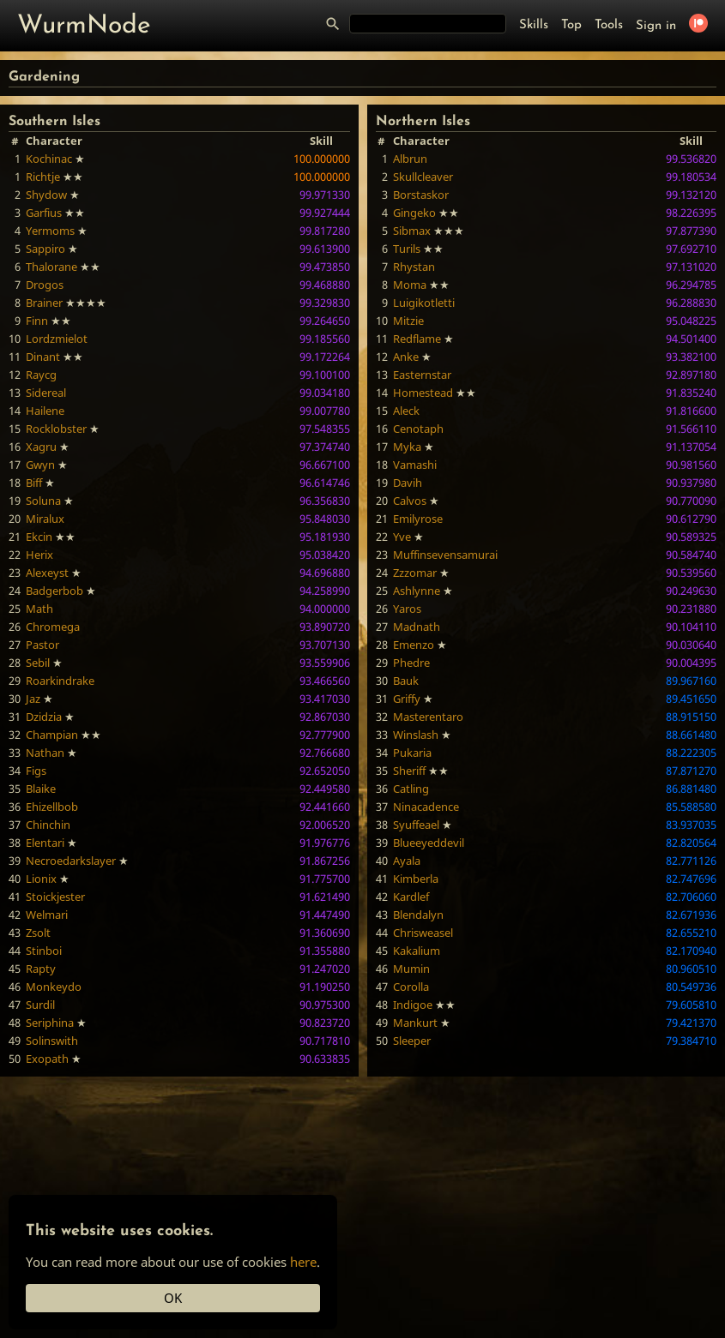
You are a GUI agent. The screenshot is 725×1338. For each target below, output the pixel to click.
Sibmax (412, 230)
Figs (36, 770)
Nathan (45, 752)
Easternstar (422, 374)
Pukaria (412, 752)
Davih (407, 482)
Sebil (38, 662)
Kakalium (416, 950)
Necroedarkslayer (71, 860)
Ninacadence (426, 806)
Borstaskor (421, 194)
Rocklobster (56, 428)
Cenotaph (418, 428)
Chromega (53, 626)
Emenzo (413, 644)
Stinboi (44, 950)
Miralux (45, 518)
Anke (406, 356)
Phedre (411, 662)
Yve (402, 536)
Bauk (406, 680)
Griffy (406, 698)
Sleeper (412, 1040)
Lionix (41, 878)
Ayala (406, 860)
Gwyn (40, 464)
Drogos (44, 284)
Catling (411, 788)
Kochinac (49, 158)
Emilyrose (418, 518)
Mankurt (415, 1022)
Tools (609, 25)
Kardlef (411, 896)
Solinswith (52, 1040)
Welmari (47, 914)
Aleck (406, 410)
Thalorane (51, 266)
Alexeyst (47, 572)
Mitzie (408, 320)
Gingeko (414, 212)
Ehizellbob (52, 806)
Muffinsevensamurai (445, 554)
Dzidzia (44, 716)
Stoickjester (55, 896)
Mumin (411, 968)
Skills (533, 25)
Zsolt (38, 932)
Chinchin (48, 824)
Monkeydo (54, 986)
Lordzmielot (57, 338)
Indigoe (412, 1004)
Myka (407, 446)
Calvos (409, 500)
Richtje (43, 176)
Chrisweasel (423, 932)
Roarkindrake (60, 680)
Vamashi (415, 464)
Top (571, 25)
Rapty (41, 968)
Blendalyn (418, 914)
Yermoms (50, 230)
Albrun (410, 158)
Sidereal (46, 392)
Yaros (407, 608)
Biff (34, 482)
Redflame (417, 338)
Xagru (41, 446)
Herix (39, 554)
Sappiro (45, 248)
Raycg (41, 374)
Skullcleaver (423, 176)
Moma (409, 284)
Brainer (44, 302)
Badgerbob (54, 590)
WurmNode (84, 26)
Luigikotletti (424, 302)
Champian (52, 734)
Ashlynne (416, 590)
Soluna (43, 500)
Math (39, 608)
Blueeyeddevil (428, 842)
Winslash (415, 734)
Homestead (423, 392)
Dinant (43, 356)
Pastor (42, 644)
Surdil (40, 1004)
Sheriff (409, 770)
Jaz (33, 698)
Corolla (411, 986)
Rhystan (414, 266)
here (303, 1261)
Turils (406, 248)
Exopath (47, 1058)
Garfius (44, 212)
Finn (37, 320)
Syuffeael (416, 824)
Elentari (45, 842)
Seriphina (50, 1022)
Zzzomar (415, 572)
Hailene (45, 410)
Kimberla (415, 878)
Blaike (41, 788)
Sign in (656, 26)
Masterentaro (428, 716)
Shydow (46, 194)
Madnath (416, 626)
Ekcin (39, 536)
